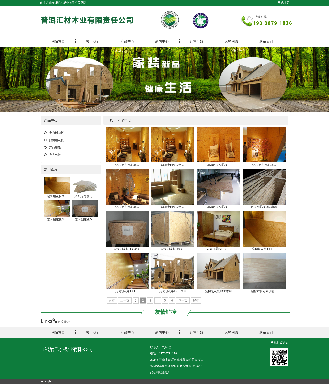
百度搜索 (64, 321)
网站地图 (283, 2)
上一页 (124, 300)
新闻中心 (162, 41)
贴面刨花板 (56, 140)
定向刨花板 (56, 132)
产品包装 (55, 154)
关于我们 (92, 41)
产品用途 (55, 147)
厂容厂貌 (196, 41)
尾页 (196, 300)
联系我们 (266, 41)
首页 (109, 120)
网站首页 (58, 41)
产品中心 (127, 41)
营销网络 (231, 41)
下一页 (183, 300)
